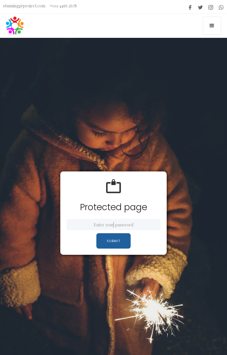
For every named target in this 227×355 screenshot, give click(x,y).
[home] (15, 26)
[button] (212, 26)
